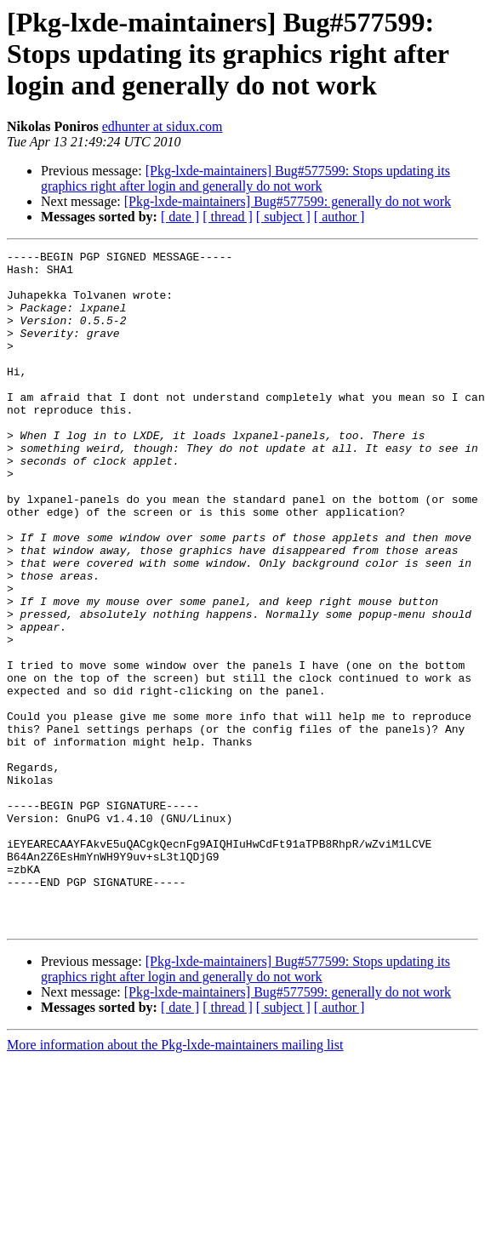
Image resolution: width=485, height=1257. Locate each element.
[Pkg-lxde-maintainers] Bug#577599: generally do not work (287, 201)
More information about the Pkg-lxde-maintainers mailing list (175, 1180)
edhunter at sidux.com (162, 126)
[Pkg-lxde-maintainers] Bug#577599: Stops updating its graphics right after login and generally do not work (245, 178)
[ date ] (180, 216)
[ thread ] (228, 216)
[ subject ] (283, 216)
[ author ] (339, 216)
